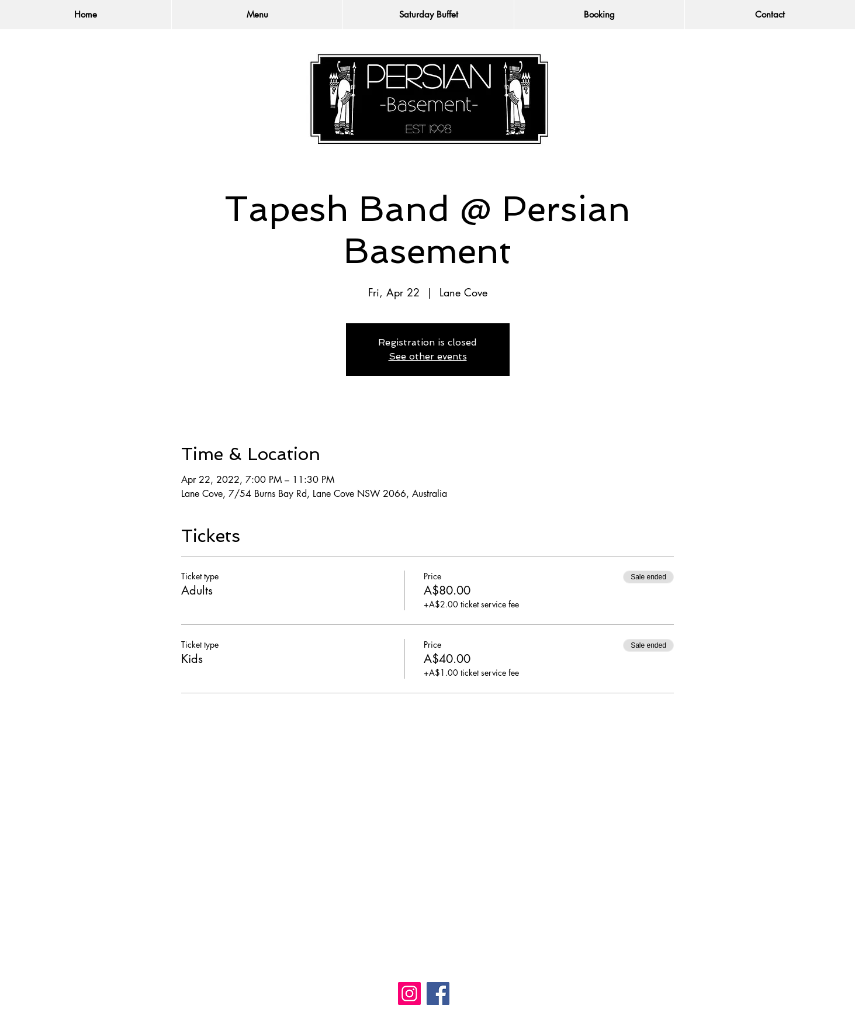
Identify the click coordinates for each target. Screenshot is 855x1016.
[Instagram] (409, 993)
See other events (428, 356)
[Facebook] (438, 993)
